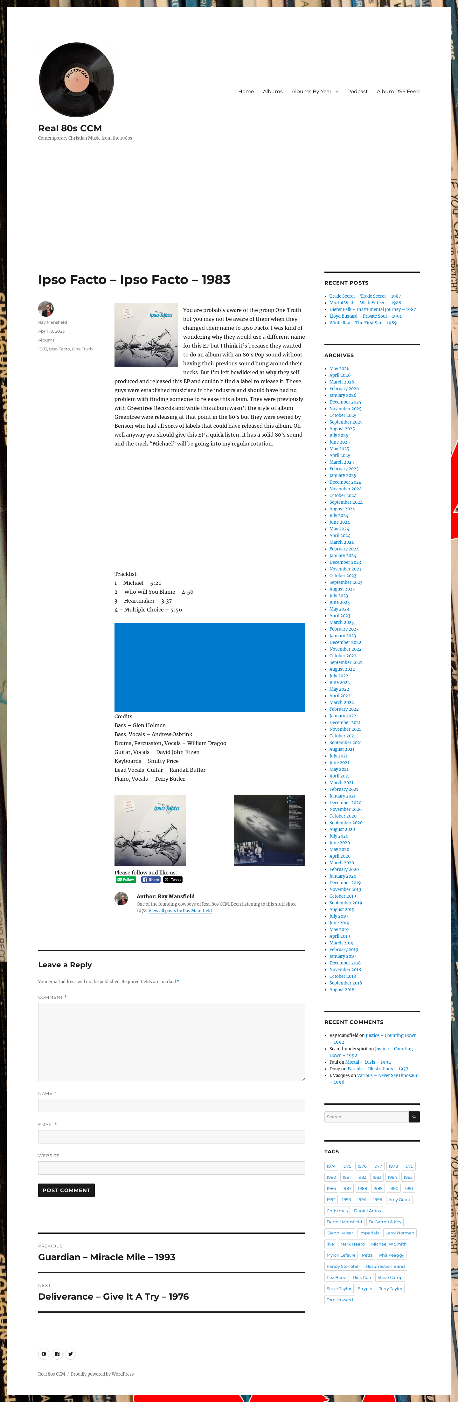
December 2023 (345, 562)
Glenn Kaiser (340, 1232)
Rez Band (337, 1277)
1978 (393, 1166)
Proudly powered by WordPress (102, 1374)
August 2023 (342, 589)
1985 (408, 1177)
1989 (378, 1188)
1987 (346, 1188)
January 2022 (343, 716)
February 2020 (344, 869)
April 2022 (340, 696)
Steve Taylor (339, 1288)
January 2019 (343, 956)
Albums (273, 91)
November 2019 (345, 889)
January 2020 (343, 876)
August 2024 (342, 509)
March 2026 (342, 382)
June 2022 (340, 682)
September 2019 (346, 903)
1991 (409, 1188)
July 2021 (339, 756)
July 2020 (339, 836)
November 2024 (346, 489)
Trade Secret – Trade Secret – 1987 (365, 296)
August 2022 (342, 669)
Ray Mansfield (52, 322)
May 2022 (339, 689)
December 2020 (345, 802)
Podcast (357, 91)
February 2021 (344, 789)
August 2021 (342, 749)
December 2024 (345, 482)
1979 (408, 1166)
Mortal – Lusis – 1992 (368, 1062)
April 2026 (340, 375)
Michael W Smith (389, 1244)
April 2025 (340, 455)
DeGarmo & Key (385, 1221)
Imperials (369, 1232)
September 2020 (346, 822)
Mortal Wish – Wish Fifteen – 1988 (365, 303)
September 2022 (346, 662)
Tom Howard (340, 1299)
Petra (367, 1255)
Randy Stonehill (343, 1266)
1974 (331, 1166)
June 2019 (340, 923)
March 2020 (342, 863)
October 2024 (343, 495)
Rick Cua (362, 1277)
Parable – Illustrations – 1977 (378, 1069)
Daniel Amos (367, 1210)
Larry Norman (399, 1232)
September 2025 (346, 422)
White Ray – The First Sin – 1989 (363, 323)
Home (246, 91)
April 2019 (340, 936)
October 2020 (343, 816)
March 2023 (342, 622)
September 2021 (346, 742)
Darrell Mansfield (344, 1221)
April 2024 (340, 535)
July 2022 (339, 676)
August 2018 (342, 989)
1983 (42, 348)
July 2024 (339, 515)
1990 (394, 1188)
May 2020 (339, 849)
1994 (362, 1199)
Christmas (337, 1210)
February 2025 (344, 469)
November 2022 (346, 649)
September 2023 (346, 582)
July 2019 (339, 916)
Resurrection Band (385, 1266)
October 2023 (343, 575)
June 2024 (340, 522)
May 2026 (340, 368)
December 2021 (345, 722)
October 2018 (343, 976)
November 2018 (345, 969)
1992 (331, 1199)
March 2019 (342, 943)
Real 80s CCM (70, 128)
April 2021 (340, 776)
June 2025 (340, 442)
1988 (362, 1188)
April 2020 (340, 856)
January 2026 (343, 395)
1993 (346, 1199)
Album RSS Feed (398, 91)
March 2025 (342, 462)
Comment (52, 997)
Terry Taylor (390, 1288)
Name (47, 1093)
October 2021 (343, 736)
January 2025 (343, 475)
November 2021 (345, 729)
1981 (347, 1177)
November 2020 (346, 809)
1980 (331, 1177)
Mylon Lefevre (341, 1255)
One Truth (82, 348)
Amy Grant (399, 1199)
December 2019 (345, 883)
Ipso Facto (59, 348)
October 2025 (343, 415)
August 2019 (342, 909)
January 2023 (343, 636)
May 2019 (339, 929)
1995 (377, 1199)
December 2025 (345, 402)
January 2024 (343, 555)
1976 (362, 1166)
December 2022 (345, 642)
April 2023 (340, 615)
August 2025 (342, 429)
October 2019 (343, 896)
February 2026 (344, 388)
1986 (331, 1188)
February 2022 (344, 709)
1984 (392, 1177)
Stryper (365, 1288)
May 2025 (339, 449)
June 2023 (340, 602)
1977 (377, 1166)
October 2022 (343, 656)
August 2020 (342, 829)
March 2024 (342, 542)
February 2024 (344, 549)
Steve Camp (390, 1277)
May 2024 (339, 529)
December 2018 (345, 963)
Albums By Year (311, 91)
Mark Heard (352, 1244)
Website (49, 1155)
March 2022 (342, 702)
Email (47, 1124)
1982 (361, 1177)
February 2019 (344, 949)
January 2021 (343, 796)
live (330, 1244)
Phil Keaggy (391, 1255)
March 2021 (341, 782)
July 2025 (339, 435)
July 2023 (339, 595)
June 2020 (340, 843)
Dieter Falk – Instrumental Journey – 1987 (373, 309)
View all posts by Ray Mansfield (180, 911)
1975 (346, 1166)
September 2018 (346, 983)
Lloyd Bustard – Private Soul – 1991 (366, 316)
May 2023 (339, 609)
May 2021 (339, 769)
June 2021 (339, 762)
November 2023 (345, 569)
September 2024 (346, 502)
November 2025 (346, 408)
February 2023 (344, 629)
